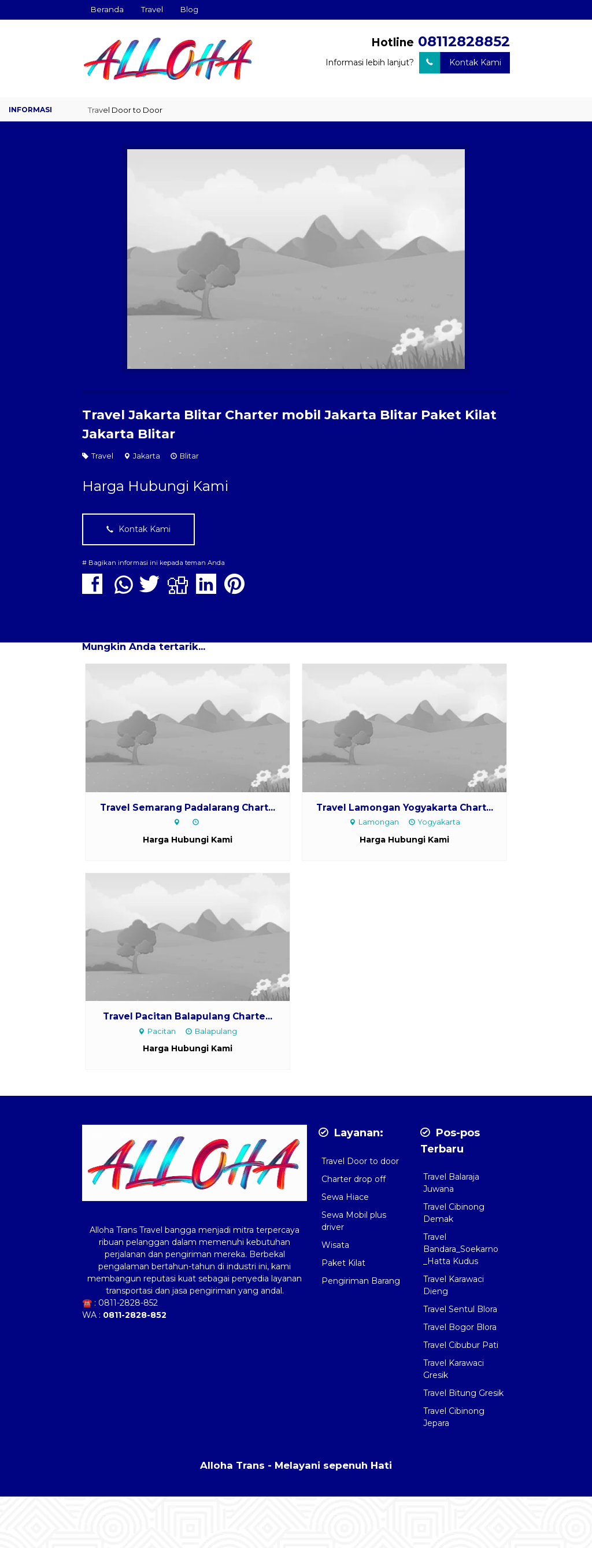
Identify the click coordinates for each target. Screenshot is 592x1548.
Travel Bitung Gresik (463, 1393)
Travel (152, 9)
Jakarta (146, 456)
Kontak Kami (460, 62)
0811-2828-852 (128, 1303)
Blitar (189, 456)
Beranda (107, 9)
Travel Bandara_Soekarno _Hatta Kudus (460, 1249)
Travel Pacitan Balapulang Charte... (187, 1016)
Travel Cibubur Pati (460, 1345)
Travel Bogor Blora (460, 1327)
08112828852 (464, 41)
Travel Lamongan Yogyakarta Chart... (404, 807)
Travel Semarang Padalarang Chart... (187, 807)
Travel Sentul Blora (460, 1309)
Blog (189, 9)
